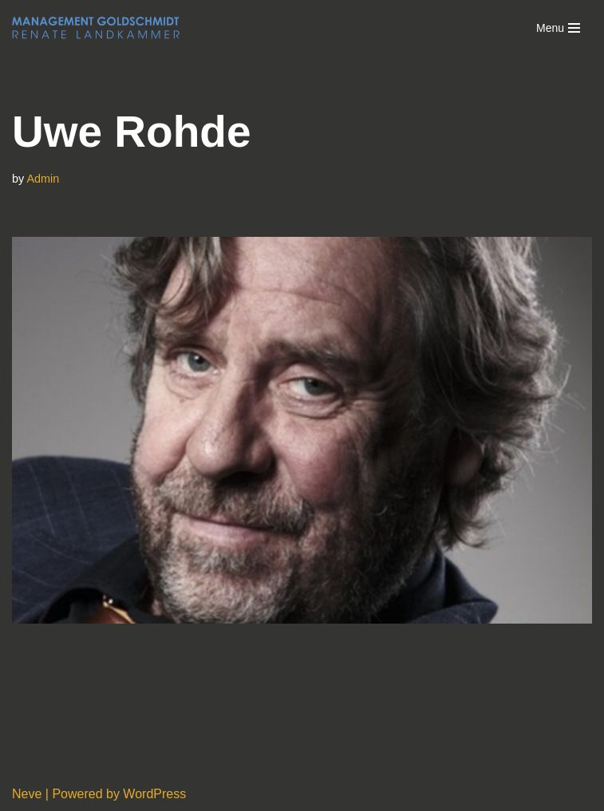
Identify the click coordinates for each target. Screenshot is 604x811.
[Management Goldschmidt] (96, 28)
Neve (26, 794)
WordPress (154, 794)
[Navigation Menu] (558, 27)
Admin (42, 178)
